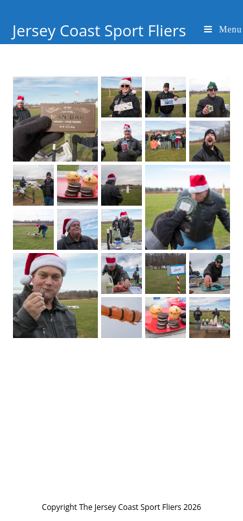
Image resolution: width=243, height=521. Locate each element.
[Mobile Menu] (223, 29)
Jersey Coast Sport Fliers (99, 30)
